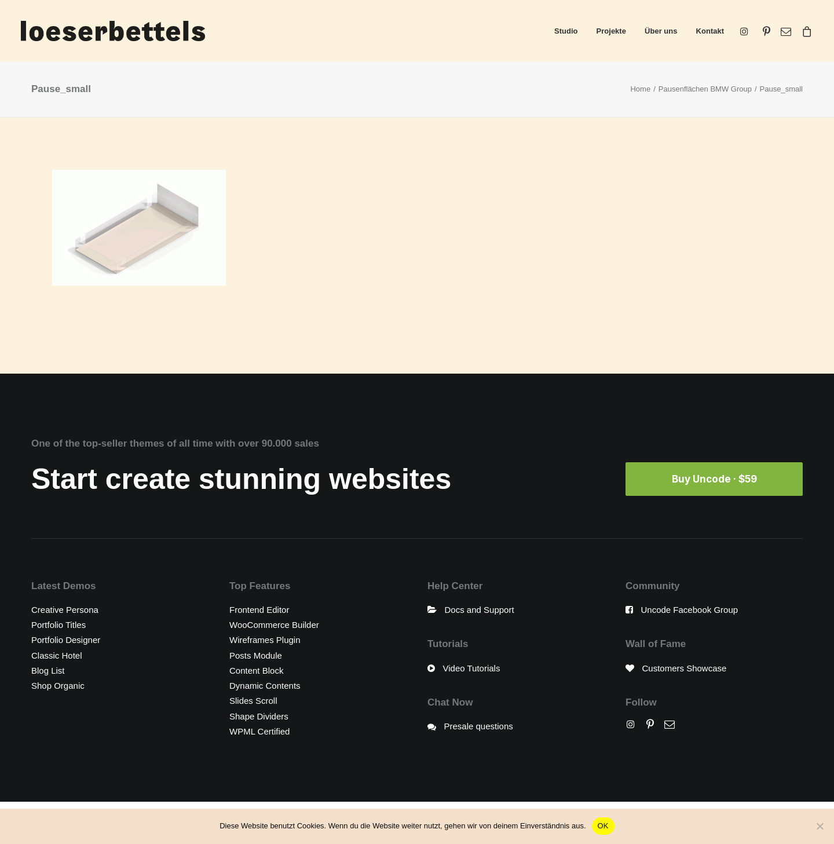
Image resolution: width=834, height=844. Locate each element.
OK (603, 825)
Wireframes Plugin (265, 640)
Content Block (256, 670)
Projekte (611, 31)
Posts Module (255, 655)
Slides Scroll (253, 701)
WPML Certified (259, 731)
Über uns (661, 31)
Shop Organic (58, 685)
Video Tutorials (471, 668)
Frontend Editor (259, 610)
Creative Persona (64, 610)
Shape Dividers (258, 716)
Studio (565, 31)
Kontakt (710, 31)
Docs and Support (479, 610)
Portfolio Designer (65, 640)
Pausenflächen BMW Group (705, 89)
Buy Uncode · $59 (714, 479)
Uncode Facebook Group (689, 610)
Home (640, 89)
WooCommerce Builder (274, 625)
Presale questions (478, 726)
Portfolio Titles (58, 625)
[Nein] (819, 826)
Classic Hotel (56, 655)
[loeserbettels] (113, 31)
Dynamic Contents (265, 685)
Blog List (48, 670)
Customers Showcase (684, 668)
